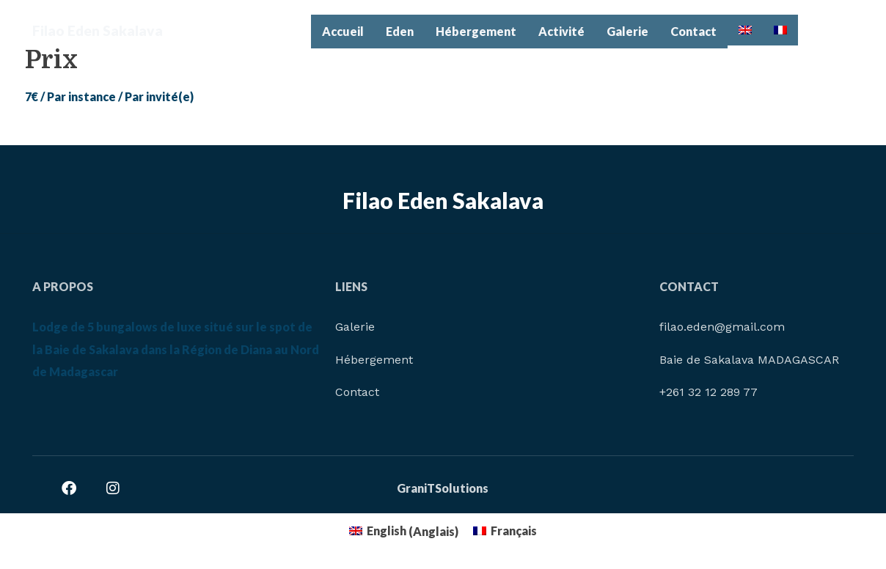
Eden (400, 31)
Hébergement (476, 31)
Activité (561, 31)
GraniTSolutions (442, 488)
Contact (693, 31)
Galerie (627, 31)
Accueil (343, 31)
